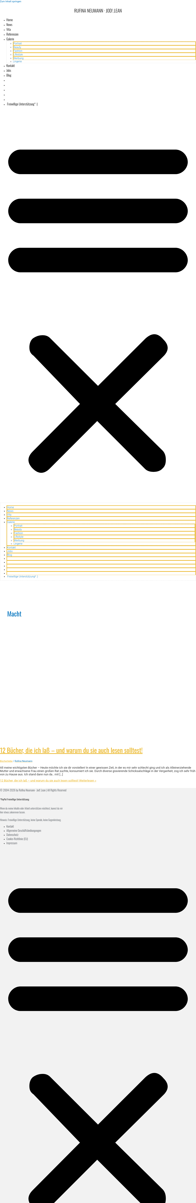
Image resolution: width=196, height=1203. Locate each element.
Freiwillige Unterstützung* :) (22, 104)
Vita (8, 29)
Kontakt (10, 65)
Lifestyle (18, 54)
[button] (98, 306)
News (9, 24)
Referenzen (12, 34)
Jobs (8, 70)
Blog (8, 75)
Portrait (17, 43)
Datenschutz (12, 835)
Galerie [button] (10, 39)
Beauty (17, 47)
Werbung (18, 58)
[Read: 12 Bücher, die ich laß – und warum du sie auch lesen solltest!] (82, 739)
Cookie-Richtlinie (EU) (17, 839)
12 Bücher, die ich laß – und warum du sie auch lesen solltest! (71, 750)
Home (9, 19)
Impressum (11, 843)
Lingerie (17, 61)
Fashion (17, 50)
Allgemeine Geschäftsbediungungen (23, 830)
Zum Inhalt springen (10, 1)
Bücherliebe (6, 761)
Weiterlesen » (48, 780)
